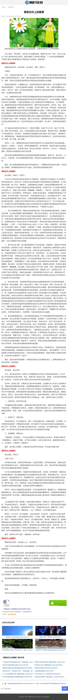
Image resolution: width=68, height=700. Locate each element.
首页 (3, 7)
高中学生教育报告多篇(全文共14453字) (15, 665)
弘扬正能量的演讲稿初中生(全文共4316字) (20, 683)
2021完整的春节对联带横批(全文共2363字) (53, 683)
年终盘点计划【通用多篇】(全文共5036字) (48, 665)
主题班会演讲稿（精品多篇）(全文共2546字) (49, 677)
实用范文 (11, 7)
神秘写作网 (31, 696)
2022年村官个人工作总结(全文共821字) (47, 674)
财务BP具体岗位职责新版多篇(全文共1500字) (17, 668)
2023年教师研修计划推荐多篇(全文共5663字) (17, 677)
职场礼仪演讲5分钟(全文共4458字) (46, 668)
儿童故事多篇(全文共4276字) (44, 671)
